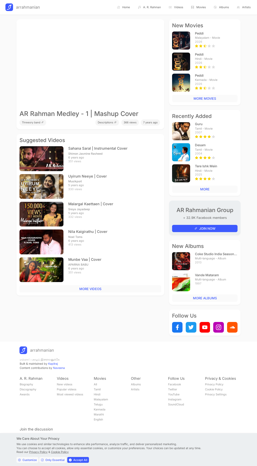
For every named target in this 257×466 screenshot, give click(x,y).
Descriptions (107, 122)
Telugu (98, 404)
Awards (25, 394)
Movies (198, 7)
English (98, 419)
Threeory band (33, 122)
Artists (244, 7)
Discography (28, 389)
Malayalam (101, 399)
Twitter (172, 389)
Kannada (99, 409)
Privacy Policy (214, 384)
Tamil (97, 389)
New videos (64, 384)
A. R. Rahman (149, 7)
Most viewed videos (70, 394)
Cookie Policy (214, 389)
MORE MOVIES (205, 98)
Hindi (97, 394)
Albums (221, 7)
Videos (176, 7)
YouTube (173, 394)
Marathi (99, 414)
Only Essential (53, 460)
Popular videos (66, 389)
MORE (205, 189)
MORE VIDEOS (90, 289)
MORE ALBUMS (205, 298)
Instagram (174, 399)
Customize (27, 460)
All (95, 384)
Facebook (174, 384)
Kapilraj (53, 363)
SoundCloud (176, 404)
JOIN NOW (204, 228)
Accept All (78, 460)
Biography (26, 384)
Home (123, 7)
